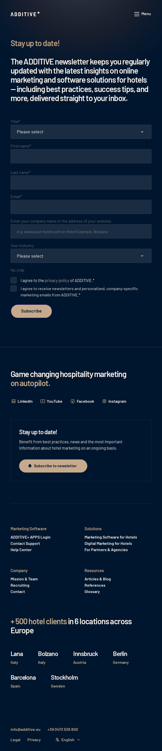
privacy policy (57, 280)
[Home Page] (26, 14)
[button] (142, 14)
